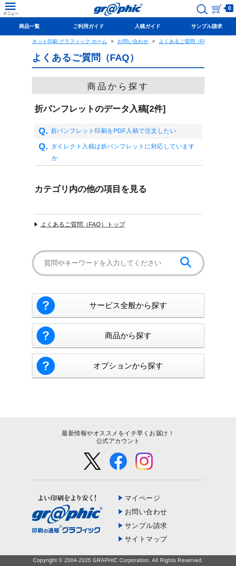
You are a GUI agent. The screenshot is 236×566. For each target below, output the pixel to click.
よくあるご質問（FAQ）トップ (83, 224)
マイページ (142, 498)
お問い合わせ (132, 41)
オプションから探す (128, 366)
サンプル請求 (146, 525)
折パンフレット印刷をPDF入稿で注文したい (107, 131)
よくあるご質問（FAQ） (187, 41)
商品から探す (128, 335)
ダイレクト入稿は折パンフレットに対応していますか (117, 152)
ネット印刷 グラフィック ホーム (69, 41)
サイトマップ (146, 539)
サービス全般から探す (128, 305)
